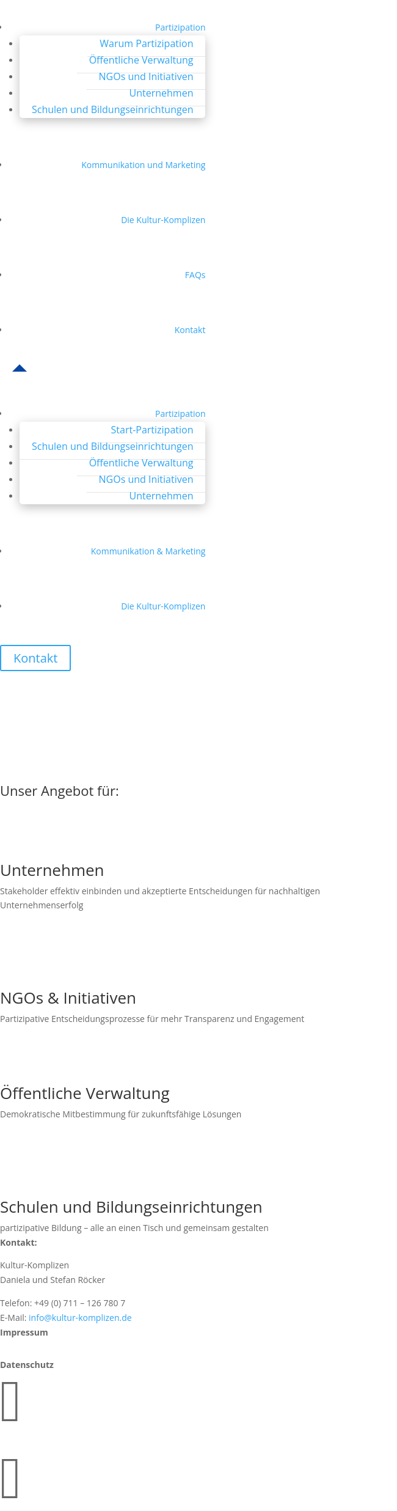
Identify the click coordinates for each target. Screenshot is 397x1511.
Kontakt (190, 330)
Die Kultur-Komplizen (163, 220)
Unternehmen (161, 93)
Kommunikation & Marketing (148, 551)
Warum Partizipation (146, 43)
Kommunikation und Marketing (143, 165)
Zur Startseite (51, 773)
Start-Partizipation (152, 429)
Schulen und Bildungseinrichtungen (112, 109)
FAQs (195, 275)
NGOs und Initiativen (146, 76)
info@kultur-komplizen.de (80, 1317)
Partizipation (180, 27)
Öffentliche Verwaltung (141, 60)
